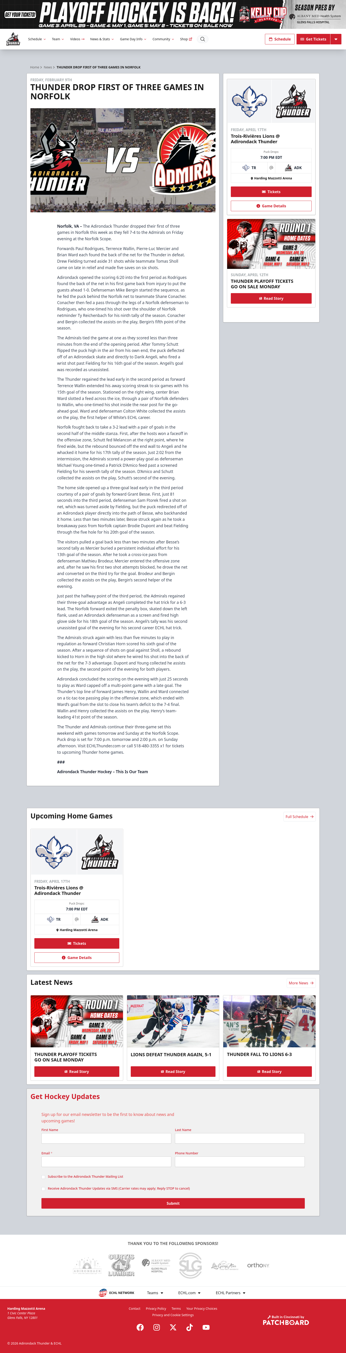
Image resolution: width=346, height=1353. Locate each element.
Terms (176, 1308)
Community (164, 39)
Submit (173, 1203)
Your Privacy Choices (201, 1308)
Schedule (37, 39)
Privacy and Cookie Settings (173, 1315)
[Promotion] (173, 14)
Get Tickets (313, 39)
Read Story (271, 298)
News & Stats (102, 39)
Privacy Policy (156, 1308)
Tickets (271, 191)
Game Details (271, 205)
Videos (77, 39)
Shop (186, 39)
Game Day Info (133, 39)
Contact (134, 1308)
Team (58, 39)
